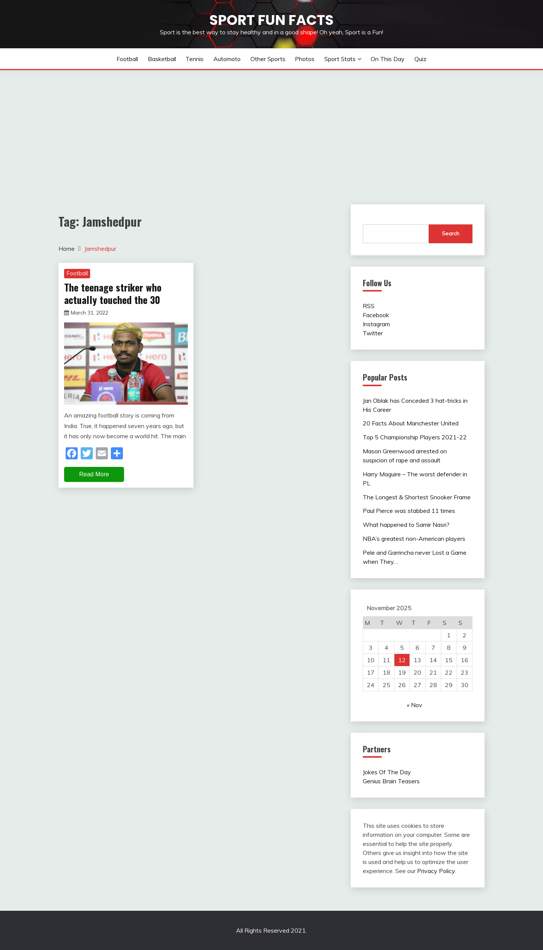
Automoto (227, 59)
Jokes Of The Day (387, 772)
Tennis (195, 59)
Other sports (267, 59)
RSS (368, 306)
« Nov (414, 705)
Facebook (376, 315)
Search (450, 233)
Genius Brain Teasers (391, 781)
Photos (304, 59)
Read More (94, 474)
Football (127, 59)
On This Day (388, 59)
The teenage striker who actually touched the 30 (112, 293)
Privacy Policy (436, 871)
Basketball (162, 59)
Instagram (376, 324)
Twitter (373, 333)
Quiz (420, 59)
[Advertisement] (271, 127)
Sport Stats (340, 59)
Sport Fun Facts (271, 20)
